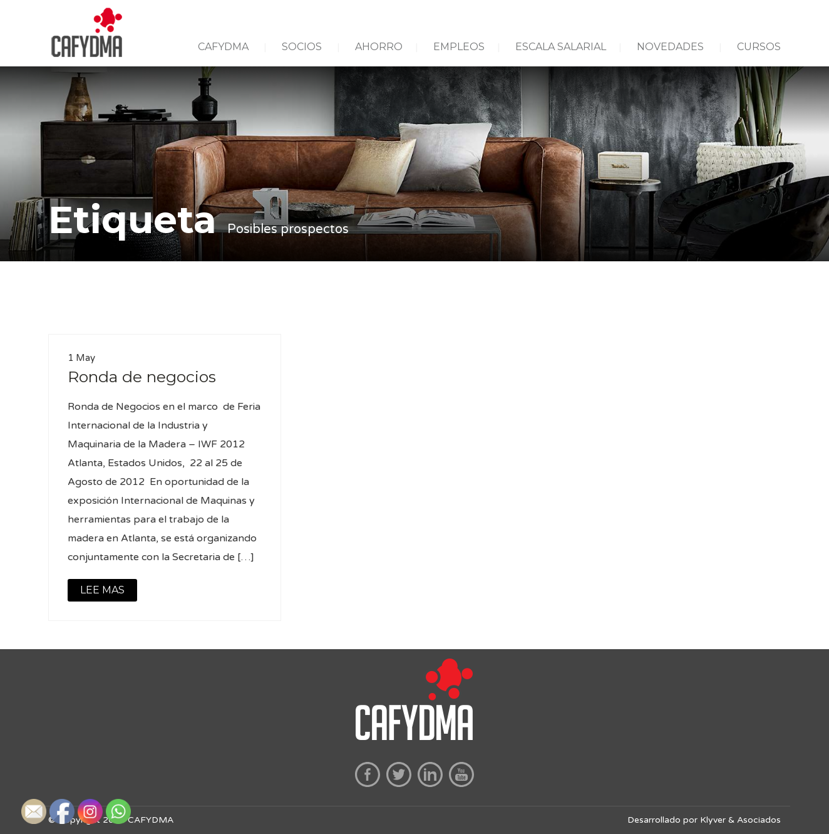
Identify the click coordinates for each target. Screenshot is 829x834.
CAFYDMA (223, 47)
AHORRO (379, 47)
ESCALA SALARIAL (560, 47)
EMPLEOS (459, 47)
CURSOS (759, 47)
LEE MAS (102, 590)
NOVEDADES (670, 47)
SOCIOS (302, 47)
